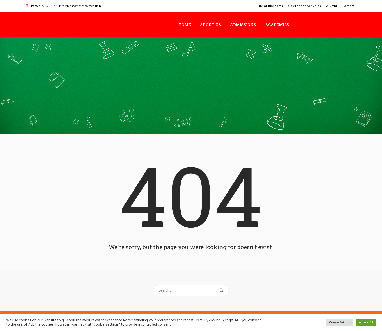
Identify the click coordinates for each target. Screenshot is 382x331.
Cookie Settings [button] (340, 322)
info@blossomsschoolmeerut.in (80, 6)
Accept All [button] (366, 322)
